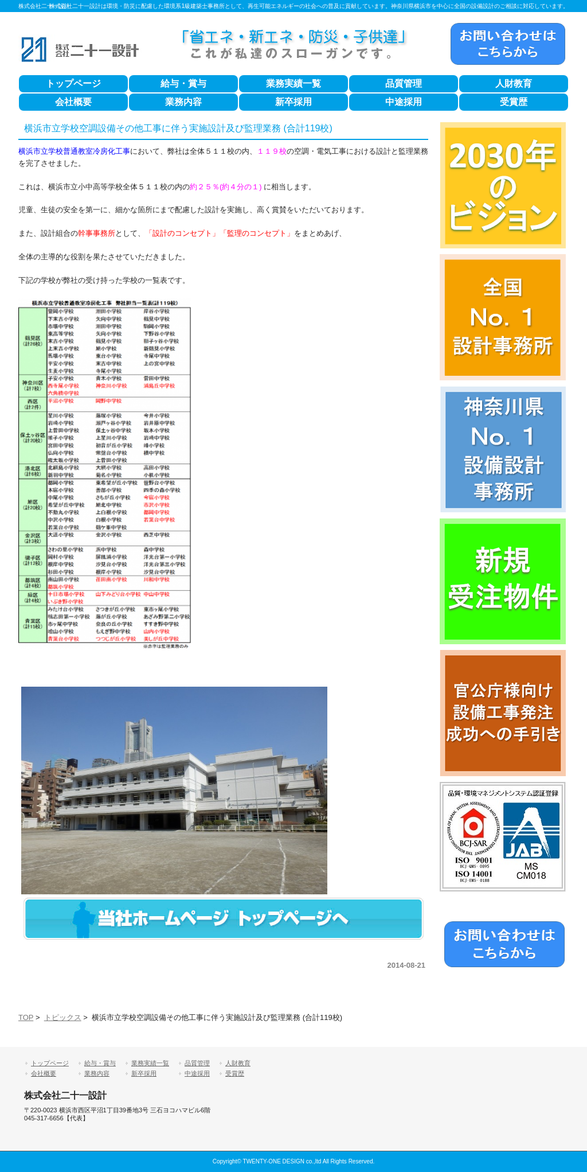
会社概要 (73, 102)
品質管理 (403, 83)
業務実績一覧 (293, 83)
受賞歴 (513, 102)
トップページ (73, 83)
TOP (25, 1017)
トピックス (62, 1017)
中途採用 (403, 102)
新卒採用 (293, 102)
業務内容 (183, 102)
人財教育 (513, 83)
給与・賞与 (183, 83)
